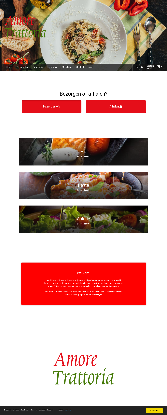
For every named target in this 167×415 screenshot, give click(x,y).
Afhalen (115, 106)
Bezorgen (51, 106)
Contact (80, 67)
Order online (23, 67)
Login (139, 67)
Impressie (52, 67)
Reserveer (38, 67)
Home (9, 67)
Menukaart (67, 67)
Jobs (90, 67)
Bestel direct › (83, 156)
